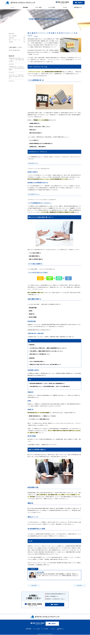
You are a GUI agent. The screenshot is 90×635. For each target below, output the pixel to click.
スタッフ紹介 (38, 7)
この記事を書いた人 (33, 568)
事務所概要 (25, 7)
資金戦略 (11, 41)
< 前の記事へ (34, 585)
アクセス (65, 7)
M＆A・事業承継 (12, 35)
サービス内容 (51, 7)
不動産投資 (11, 37)
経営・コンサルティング (14, 39)
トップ (12, 7)
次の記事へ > (74, 585)
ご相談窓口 (52, 624)
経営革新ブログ (78, 7)
